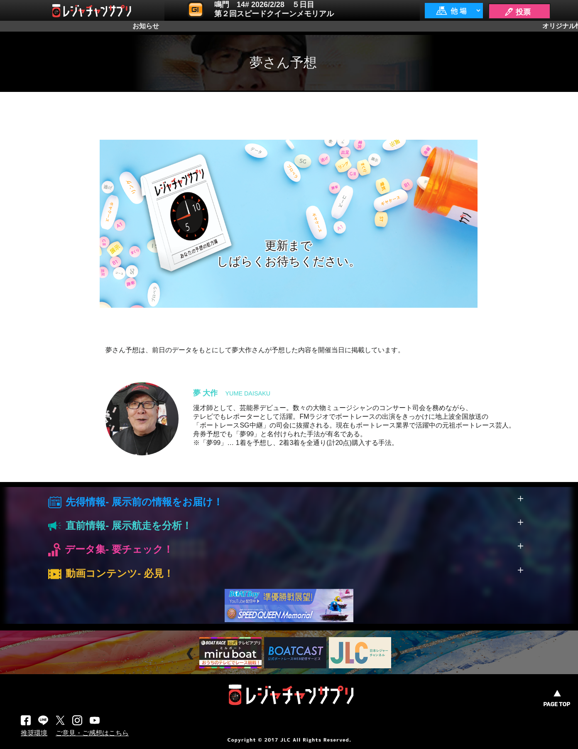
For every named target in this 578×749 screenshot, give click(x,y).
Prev (191, 654)
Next (398, 654)
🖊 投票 (517, 12)
